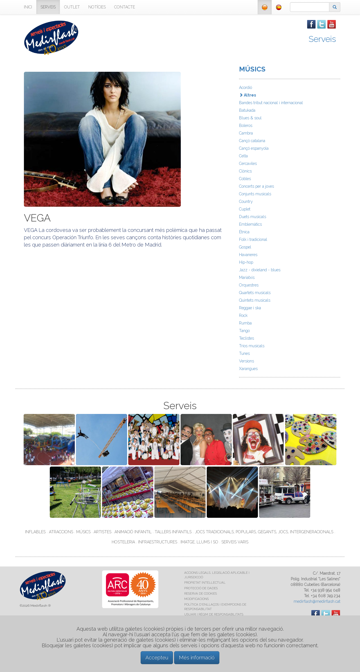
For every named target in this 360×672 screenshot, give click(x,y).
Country (246, 201)
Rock (243, 315)
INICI (28, 7)
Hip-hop (246, 262)
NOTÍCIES (97, 7)
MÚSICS (252, 69)
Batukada (247, 110)
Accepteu (156, 657)
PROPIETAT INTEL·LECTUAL (205, 582)
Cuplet (244, 209)
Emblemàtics (250, 224)
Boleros (245, 125)
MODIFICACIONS (196, 599)
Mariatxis (247, 277)
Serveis (322, 39)
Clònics (245, 171)
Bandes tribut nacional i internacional (271, 102)
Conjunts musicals (255, 194)
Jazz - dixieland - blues (259, 270)
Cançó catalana (252, 140)
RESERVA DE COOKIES (200, 593)
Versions (246, 361)
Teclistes (246, 338)
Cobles (245, 178)
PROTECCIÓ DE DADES (201, 588)
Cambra (246, 133)
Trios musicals (251, 346)
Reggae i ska (250, 308)
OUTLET (72, 7)
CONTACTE (124, 7)
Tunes (244, 353)
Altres (247, 95)
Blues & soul (250, 118)
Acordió (245, 87)
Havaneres (248, 254)
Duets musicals (252, 216)
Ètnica (244, 232)
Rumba (245, 323)
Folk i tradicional (253, 239)
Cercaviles (248, 163)
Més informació (197, 657)
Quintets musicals (254, 300)
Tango (244, 330)
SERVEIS (48, 7)
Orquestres (248, 285)
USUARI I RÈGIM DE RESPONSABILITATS (213, 614)
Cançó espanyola (254, 148)
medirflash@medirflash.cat (317, 601)
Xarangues (248, 368)
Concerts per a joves (256, 186)
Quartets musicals (255, 292)
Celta (243, 156)
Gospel (245, 247)
